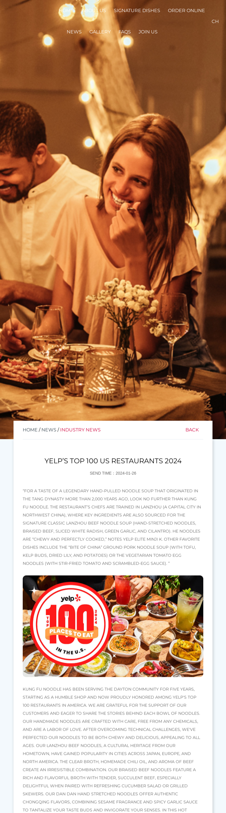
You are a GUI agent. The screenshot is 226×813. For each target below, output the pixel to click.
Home (66, 10)
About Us (94, 10)
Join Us (148, 32)
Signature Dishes (137, 10)
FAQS (124, 32)
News (74, 32)
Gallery (100, 32)
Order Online (186, 10)
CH (215, 21)
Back (192, 430)
